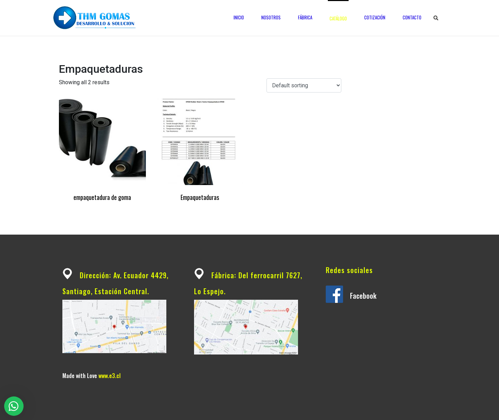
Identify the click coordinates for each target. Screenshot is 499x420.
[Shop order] (303, 85)
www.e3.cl (109, 375)
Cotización (374, 17)
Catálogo (338, 18)
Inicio (239, 17)
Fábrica (305, 17)
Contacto (412, 17)
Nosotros (271, 17)
